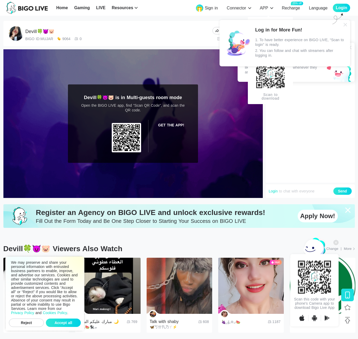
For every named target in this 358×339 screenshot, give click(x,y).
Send (342, 191)
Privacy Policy (22, 313)
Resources (122, 8)
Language (318, 8)
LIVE (100, 8)
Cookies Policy (55, 313)
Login (273, 191)
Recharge (291, 7)
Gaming (82, 8)
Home (62, 8)
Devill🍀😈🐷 (39, 31)
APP (264, 8)
